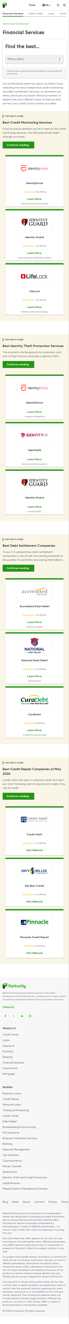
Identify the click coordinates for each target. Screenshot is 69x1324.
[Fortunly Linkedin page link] (22, 1016)
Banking (7, 1057)
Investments (10, 1068)
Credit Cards (35, 14)
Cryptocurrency (12, 1161)
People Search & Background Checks (25, 1189)
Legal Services (11, 1183)
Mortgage (9, 1074)
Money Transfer (12, 1166)
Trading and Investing (16, 1110)
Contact (39, 1202)
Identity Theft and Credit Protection (25, 1177)
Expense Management (16, 1149)
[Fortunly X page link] (13, 1016)
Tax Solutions (11, 1155)
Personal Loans (12, 1105)
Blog (5, 1202)
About (26, 1202)
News (15, 1202)
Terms (65, 1202)
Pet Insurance (11, 1133)
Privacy (53, 1202)
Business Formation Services (20, 1138)
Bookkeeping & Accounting (19, 1127)
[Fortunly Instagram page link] (30, 1016)
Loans (51, 14)
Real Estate (10, 1172)
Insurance (8, 1046)
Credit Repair (11, 1099)
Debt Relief (10, 1121)
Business (8, 1051)
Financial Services (13, 14)
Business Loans (12, 1093)
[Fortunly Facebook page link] (5, 1016)
